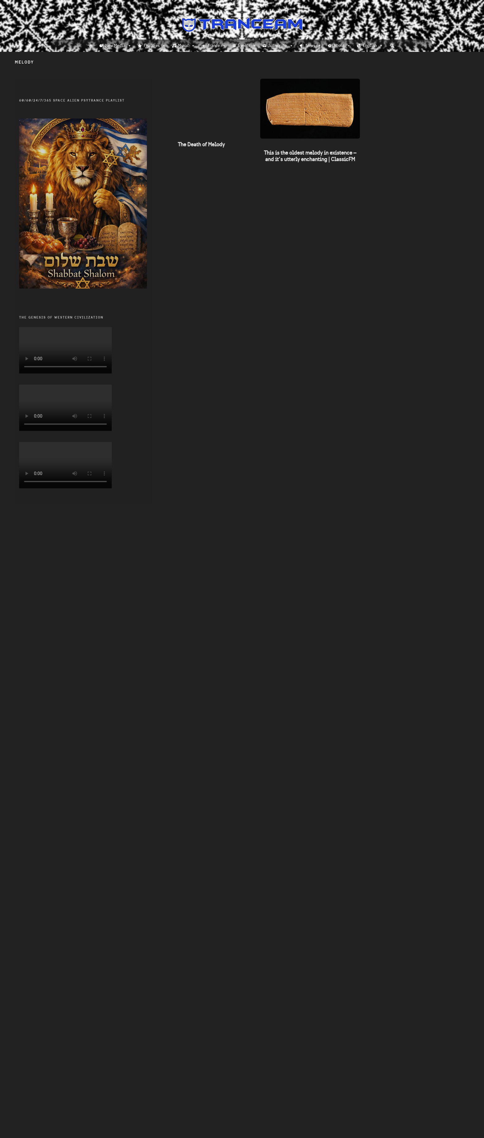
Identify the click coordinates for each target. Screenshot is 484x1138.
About (342, 46)
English (373, 46)
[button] (392, 46)
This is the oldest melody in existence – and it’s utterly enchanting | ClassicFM (310, 156)
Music (186, 46)
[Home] (91, 46)
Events (247, 46)
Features (155, 46)
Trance (216, 46)
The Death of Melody (200, 144)
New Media (118, 46)
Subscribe (281, 46)
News (313, 46)
